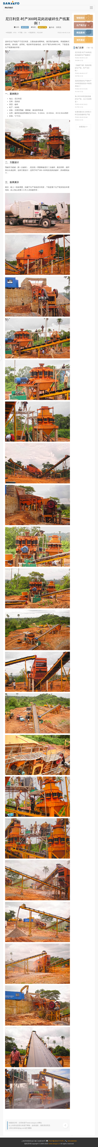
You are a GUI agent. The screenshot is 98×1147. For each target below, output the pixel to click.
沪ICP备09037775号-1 (56, 1141)
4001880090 (72, 1141)
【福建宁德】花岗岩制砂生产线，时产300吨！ (83, 68)
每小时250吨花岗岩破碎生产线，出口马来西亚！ (83, 99)
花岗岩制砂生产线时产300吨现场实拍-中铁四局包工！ (83, 83)
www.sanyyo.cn (54, 1144)
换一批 (90, 48)
